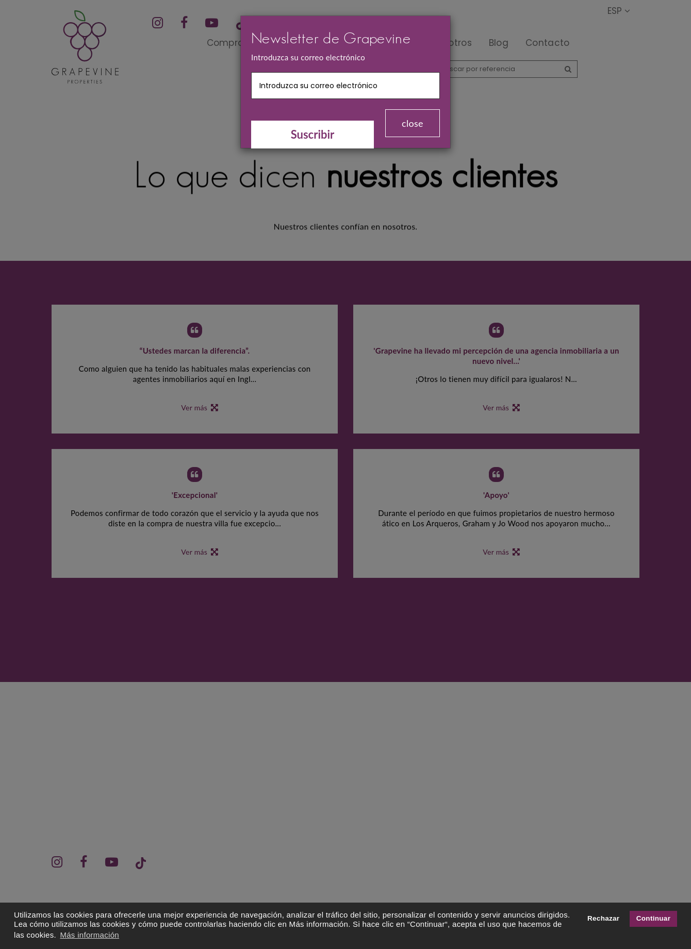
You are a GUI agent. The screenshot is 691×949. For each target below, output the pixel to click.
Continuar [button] (653, 918)
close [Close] (412, 123)
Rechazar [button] (603, 918)
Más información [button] (89, 934)
